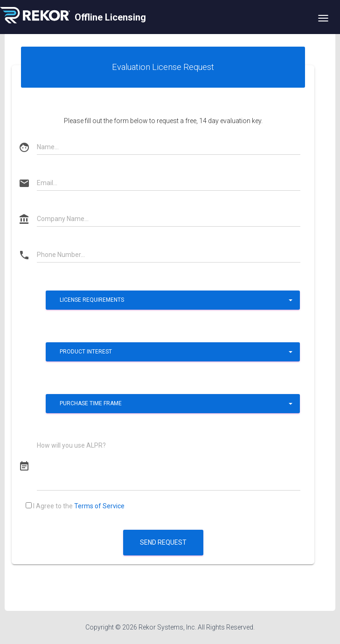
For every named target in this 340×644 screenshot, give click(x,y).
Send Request (163, 542)
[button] (173, 300)
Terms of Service (99, 506)
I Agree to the (75, 506)
